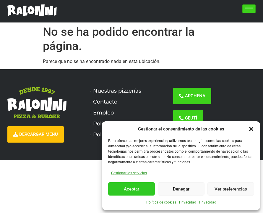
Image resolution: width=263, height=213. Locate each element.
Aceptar (131, 189)
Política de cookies (161, 202)
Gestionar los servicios (129, 173)
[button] (251, 129)
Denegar (181, 189)
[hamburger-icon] (249, 8)
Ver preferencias (231, 189)
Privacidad (187, 202)
